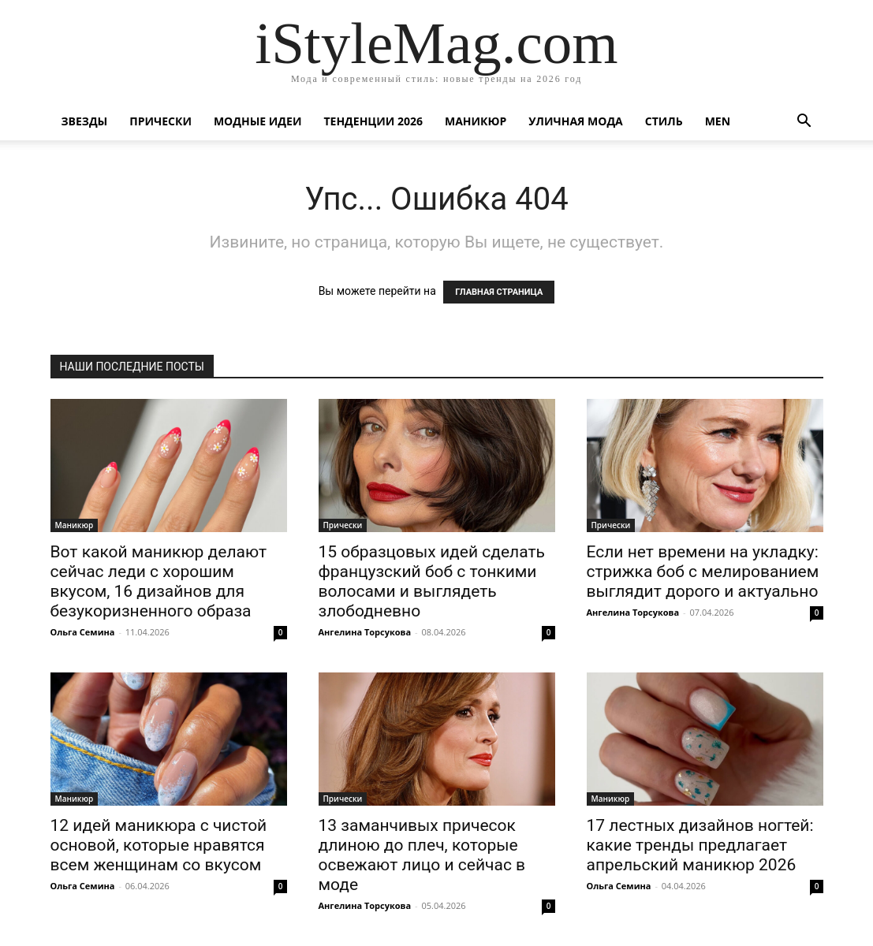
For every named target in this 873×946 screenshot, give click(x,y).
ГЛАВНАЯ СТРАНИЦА (499, 292)
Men (717, 121)
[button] (804, 122)
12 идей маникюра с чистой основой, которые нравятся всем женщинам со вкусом (158, 845)
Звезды (85, 121)
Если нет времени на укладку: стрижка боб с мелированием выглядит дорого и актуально (703, 571)
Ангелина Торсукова (365, 632)
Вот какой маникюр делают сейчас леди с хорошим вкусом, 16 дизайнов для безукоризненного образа (158, 581)
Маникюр (475, 121)
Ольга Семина (82, 632)
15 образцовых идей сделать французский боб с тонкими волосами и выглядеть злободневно (432, 581)
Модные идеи (258, 121)
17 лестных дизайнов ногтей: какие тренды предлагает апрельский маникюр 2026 (700, 845)
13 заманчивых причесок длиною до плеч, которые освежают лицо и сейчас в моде (422, 855)
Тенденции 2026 (373, 121)
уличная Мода (575, 121)
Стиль (664, 121)
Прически (160, 121)
